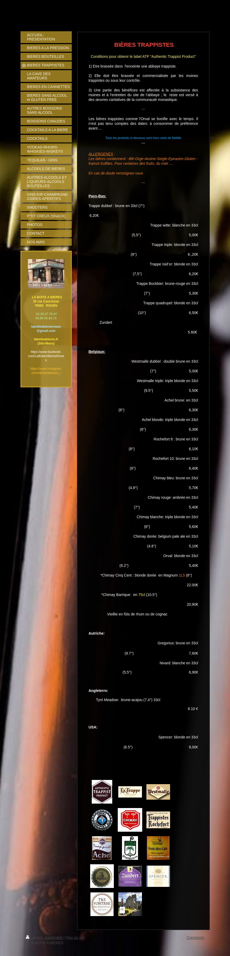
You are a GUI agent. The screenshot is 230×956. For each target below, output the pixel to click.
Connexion (196, 938)
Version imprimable (45, 938)
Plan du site (75, 938)
